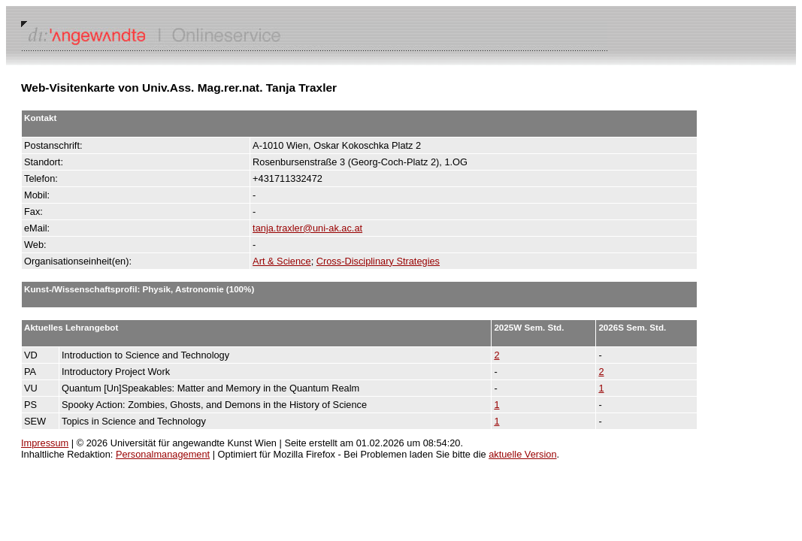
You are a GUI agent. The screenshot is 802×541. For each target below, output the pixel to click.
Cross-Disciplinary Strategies (378, 261)
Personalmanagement (163, 454)
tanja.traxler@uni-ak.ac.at (307, 228)
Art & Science (282, 261)
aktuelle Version (522, 454)
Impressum (44, 443)
